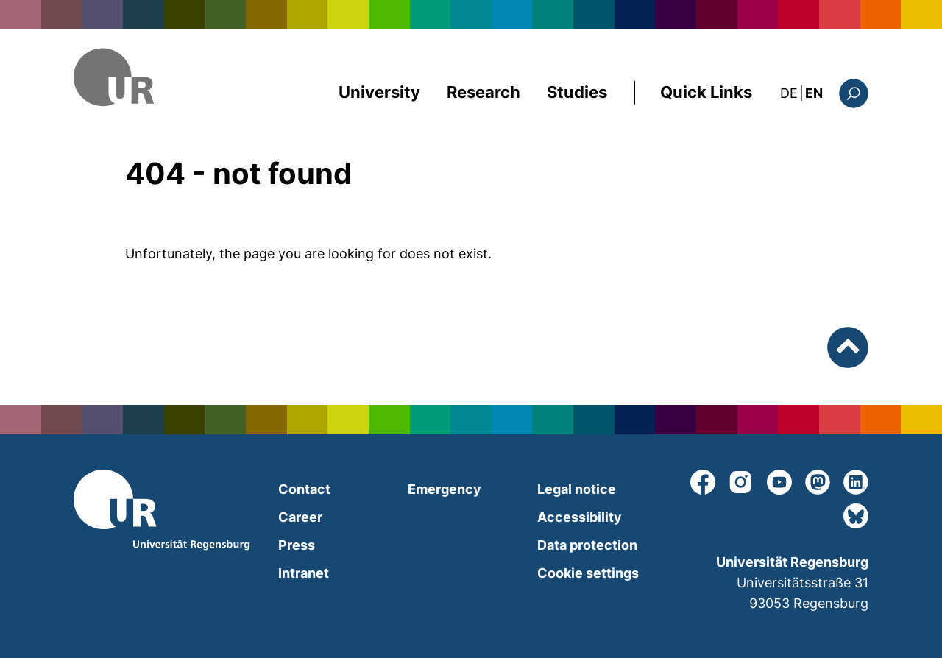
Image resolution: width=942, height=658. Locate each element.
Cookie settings (588, 573)
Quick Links (706, 92)
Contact (304, 489)
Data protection (587, 545)
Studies (577, 92)
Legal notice (576, 489)
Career (300, 517)
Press (296, 545)
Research (483, 92)
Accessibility (579, 517)
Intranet (303, 573)
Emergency (444, 489)
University (379, 92)
